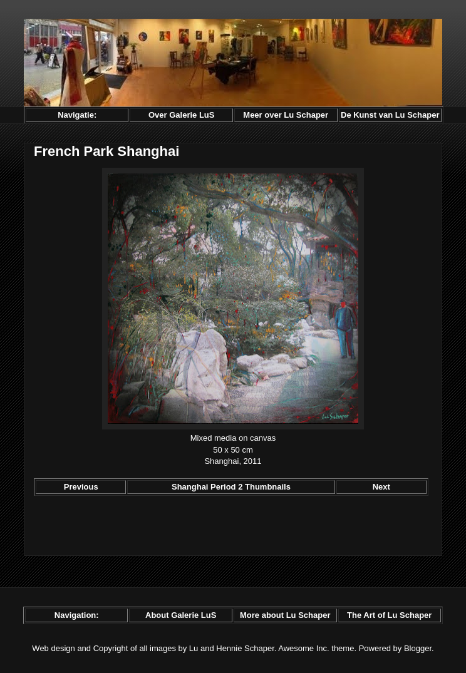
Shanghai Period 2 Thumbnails (231, 486)
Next (381, 486)
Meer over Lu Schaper (285, 115)
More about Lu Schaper (285, 615)
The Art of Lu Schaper (389, 615)
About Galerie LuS (180, 615)
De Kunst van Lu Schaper (390, 115)
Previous (81, 486)
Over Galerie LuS (181, 115)
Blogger (418, 648)
